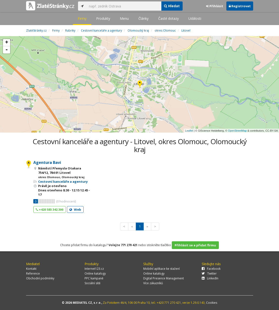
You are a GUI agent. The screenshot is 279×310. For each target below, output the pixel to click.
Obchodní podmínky (40, 278)
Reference (33, 273)
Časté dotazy (168, 18)
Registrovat (240, 6)
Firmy (82, 18)
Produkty (103, 18)
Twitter (209, 273)
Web (75, 209)
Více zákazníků (153, 283)
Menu (124, 18)
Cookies (211, 303)
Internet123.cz (94, 269)
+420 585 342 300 (49, 209)
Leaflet (189, 130)
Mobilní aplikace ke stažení (161, 269)
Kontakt (31, 269)
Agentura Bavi (47, 162)
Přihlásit (214, 6)
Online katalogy (95, 273)
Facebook (211, 269)
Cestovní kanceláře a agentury (63, 181)
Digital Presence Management (163, 278)
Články (143, 18)
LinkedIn (210, 278)
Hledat (172, 6)
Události (194, 18)
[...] (124, 6)
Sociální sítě (92, 283)
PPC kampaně (94, 278)
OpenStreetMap (237, 130)
